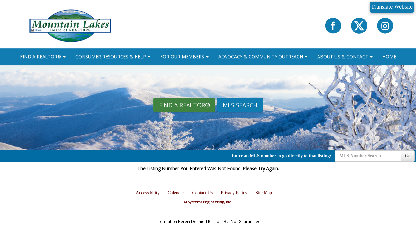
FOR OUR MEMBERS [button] (184, 56)
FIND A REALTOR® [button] (43, 56)
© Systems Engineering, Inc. (208, 202)
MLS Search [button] (240, 105)
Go (407, 155)
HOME (389, 56)
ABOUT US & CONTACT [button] (345, 56)
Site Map (263, 192)
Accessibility (148, 192)
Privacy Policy (234, 192)
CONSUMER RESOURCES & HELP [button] (112, 56)
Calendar (176, 192)
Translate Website (392, 7)
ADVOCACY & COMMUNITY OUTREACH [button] (262, 56)
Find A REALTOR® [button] (184, 105)
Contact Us (202, 192)
